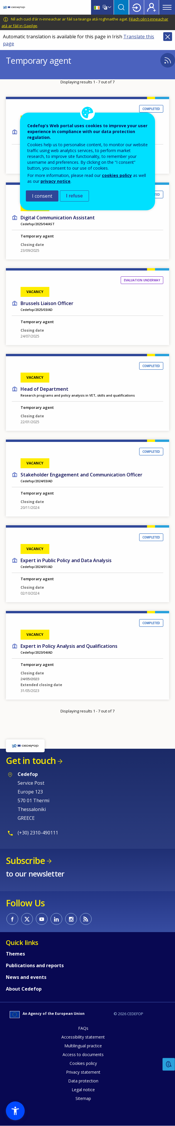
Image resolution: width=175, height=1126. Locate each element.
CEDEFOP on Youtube (42, 919)
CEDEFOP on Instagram (71, 919)
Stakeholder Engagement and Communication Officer (81, 474)
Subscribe (25, 861)
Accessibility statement (83, 1037)
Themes (15, 954)
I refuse (74, 195)
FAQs (83, 1028)
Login (136, 7)
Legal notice (83, 1089)
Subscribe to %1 (167, 60)
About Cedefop (24, 989)
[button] (15, 1110)
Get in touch (31, 761)
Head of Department (44, 389)
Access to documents (83, 1054)
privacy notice (55, 181)
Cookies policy (83, 1063)
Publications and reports (35, 965)
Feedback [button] (169, 1064)
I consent (42, 196)
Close (167, 36)
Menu (167, 7)
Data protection (83, 1081)
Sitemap (83, 1098)
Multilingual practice (83, 1045)
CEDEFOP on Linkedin (56, 919)
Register (151, 7)
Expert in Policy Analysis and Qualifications (69, 646)
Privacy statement (83, 1072)
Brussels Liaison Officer (47, 303)
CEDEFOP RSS (86, 919)
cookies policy (117, 175)
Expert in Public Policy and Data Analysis (66, 560)
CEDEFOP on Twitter (27, 919)
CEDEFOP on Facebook (12, 919)
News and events (26, 977)
